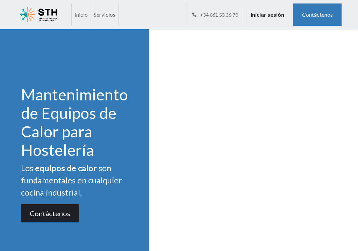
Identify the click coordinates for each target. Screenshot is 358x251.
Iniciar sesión (267, 14)
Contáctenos (317, 14)
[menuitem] (81, 14)
